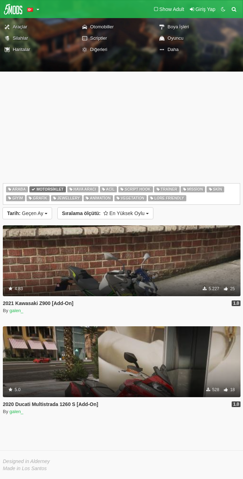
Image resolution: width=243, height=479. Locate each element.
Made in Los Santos (25, 468)
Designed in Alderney (26, 461)
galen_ (16, 310)
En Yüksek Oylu (105, 213)
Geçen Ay (27, 213)
